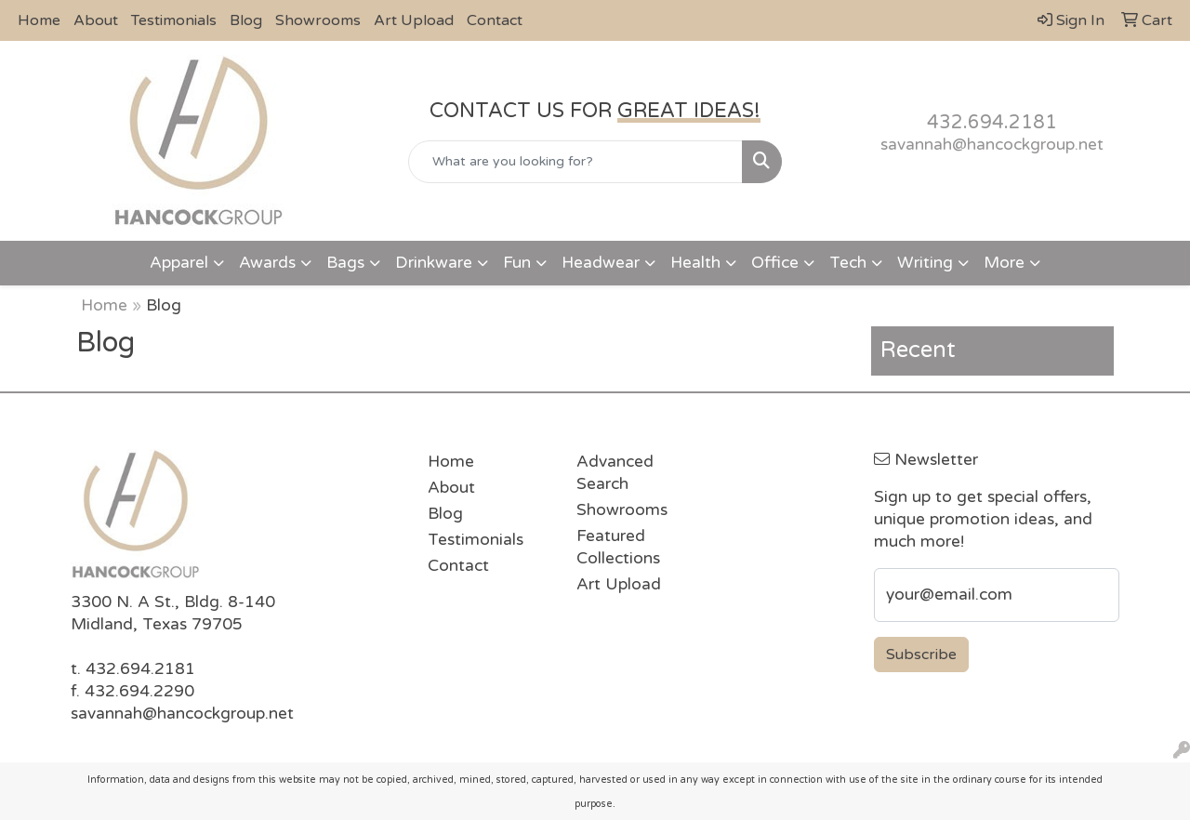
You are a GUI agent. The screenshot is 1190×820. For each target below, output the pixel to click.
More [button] (1004, 262)
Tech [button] (847, 262)
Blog (246, 20)
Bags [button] (345, 262)
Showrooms (318, 20)
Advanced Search (615, 473)
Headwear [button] (601, 262)
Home (39, 20)
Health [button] (695, 262)
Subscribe (921, 654)
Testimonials (174, 20)
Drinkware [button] (433, 262)
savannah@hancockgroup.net (992, 144)
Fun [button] (517, 262)
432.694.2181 (992, 123)
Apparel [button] (179, 262)
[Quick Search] (576, 161)
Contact (494, 20)
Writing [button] (925, 262)
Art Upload (414, 20)
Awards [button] (267, 262)
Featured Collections (618, 547)
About (95, 20)
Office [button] (775, 262)
